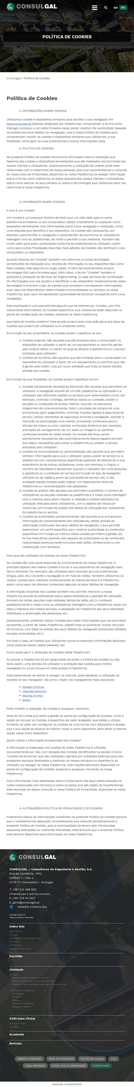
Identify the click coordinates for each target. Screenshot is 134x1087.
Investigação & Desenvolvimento (24, 938)
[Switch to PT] (123, 7)
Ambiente (17, 997)
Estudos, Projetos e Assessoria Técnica (30, 978)
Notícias (15, 1043)
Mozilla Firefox (32, 695)
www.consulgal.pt (19, 123)
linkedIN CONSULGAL (33, 906)
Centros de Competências (22, 990)
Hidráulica (17, 1000)
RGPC (114, 1059)
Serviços (13, 974)
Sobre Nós (16, 926)
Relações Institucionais (20, 948)
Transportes (17, 993)
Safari (26, 700)
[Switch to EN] (115, 7)
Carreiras (13, 1027)
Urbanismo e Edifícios (23, 1003)
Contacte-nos (101, 1065)
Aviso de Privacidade (61, 1059)
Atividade (16, 969)
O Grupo (13, 935)
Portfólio (15, 956)
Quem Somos (16, 931)
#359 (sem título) (22, 1018)
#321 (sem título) (17, 1023)
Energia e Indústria (21, 1006)
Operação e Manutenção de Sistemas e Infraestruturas (39, 984)
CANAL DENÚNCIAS (35, 1065)
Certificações (15, 945)
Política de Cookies (92, 1059)
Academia (16, 1034)
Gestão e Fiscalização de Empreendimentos (33, 981)
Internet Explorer (34, 691)
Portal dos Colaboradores (68, 1065)
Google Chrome (33, 687)
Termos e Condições (30, 1059)
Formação (14, 941)
